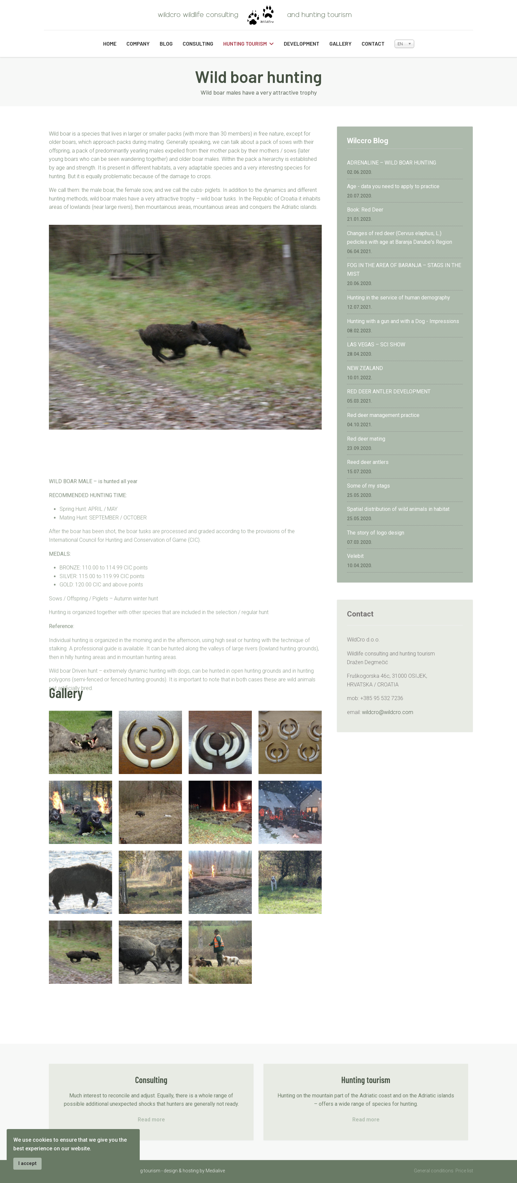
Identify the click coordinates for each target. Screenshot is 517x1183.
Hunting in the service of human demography (398, 297)
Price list (464, 1170)
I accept (27, 1163)
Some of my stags (368, 486)
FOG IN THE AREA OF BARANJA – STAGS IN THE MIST (404, 269)
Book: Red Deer (365, 209)
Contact (373, 43)
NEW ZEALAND (365, 368)
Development (301, 43)
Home (109, 43)
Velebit (355, 556)
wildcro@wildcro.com (387, 712)
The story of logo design (375, 533)
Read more (151, 1119)
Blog (166, 43)
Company (138, 43)
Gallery (340, 43)
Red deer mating (366, 439)
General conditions (433, 1170)
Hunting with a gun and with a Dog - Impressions (403, 321)
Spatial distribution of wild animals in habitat (398, 509)
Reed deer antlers (368, 462)
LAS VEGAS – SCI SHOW (376, 344)
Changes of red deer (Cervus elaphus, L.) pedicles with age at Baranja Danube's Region (399, 237)
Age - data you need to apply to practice (393, 186)
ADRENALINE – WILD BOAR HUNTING (391, 163)
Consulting (198, 43)
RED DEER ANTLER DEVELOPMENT (389, 391)
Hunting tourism (245, 43)
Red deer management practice (383, 415)
